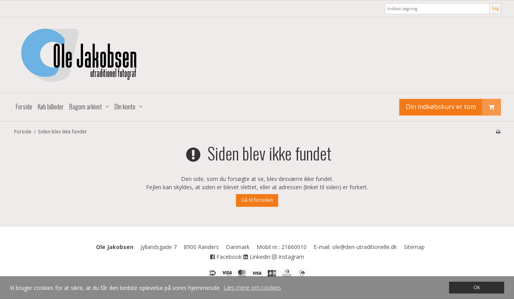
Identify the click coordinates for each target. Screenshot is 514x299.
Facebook (226, 256)
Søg (495, 8)
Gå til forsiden (257, 200)
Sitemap (414, 247)
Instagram (288, 256)
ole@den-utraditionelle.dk (364, 247)
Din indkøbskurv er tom (453, 107)
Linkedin (256, 256)
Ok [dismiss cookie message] (476, 287)
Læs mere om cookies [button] (252, 287)
